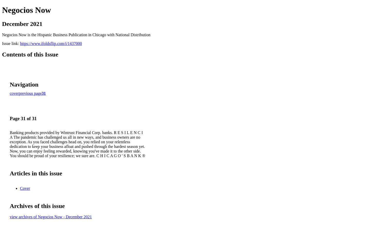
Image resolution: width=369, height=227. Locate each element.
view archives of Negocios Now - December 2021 (51, 217)
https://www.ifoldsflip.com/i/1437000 (51, 43)
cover (14, 93)
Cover (25, 188)
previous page (30, 93)
